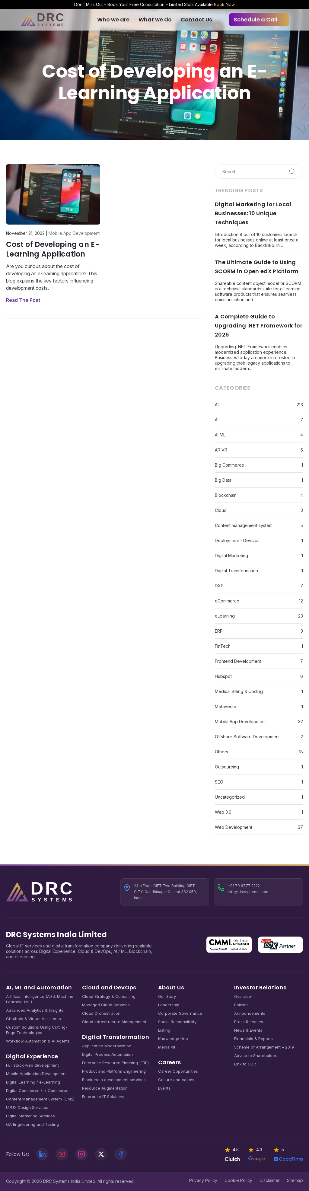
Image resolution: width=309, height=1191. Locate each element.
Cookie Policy (238, 1180)
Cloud (221, 510)
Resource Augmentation (105, 1088)
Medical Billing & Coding (239, 691)
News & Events (248, 1030)
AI (216, 419)
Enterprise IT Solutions (103, 1096)
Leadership (168, 1004)
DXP (219, 585)
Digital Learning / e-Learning (33, 1082)
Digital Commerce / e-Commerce (37, 1090)
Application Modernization (106, 1045)
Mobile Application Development (36, 1073)
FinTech (223, 646)
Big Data (223, 480)
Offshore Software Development (247, 736)
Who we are (113, 19)
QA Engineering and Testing (32, 1124)
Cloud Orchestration (101, 1013)
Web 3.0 (223, 812)
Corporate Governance (180, 1013)
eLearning (225, 615)
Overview (243, 996)
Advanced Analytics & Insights (34, 1010)
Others (221, 751)
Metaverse (225, 706)
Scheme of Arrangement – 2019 (264, 1047)
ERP (219, 631)
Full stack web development (32, 1065)
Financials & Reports (253, 1038)
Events (164, 1088)
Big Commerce (229, 465)
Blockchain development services (114, 1079)
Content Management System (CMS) (40, 1099)
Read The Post (23, 300)
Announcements (249, 1013)
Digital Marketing (231, 555)
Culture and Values (176, 1079)
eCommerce (227, 600)
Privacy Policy (203, 1180)
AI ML (220, 434)
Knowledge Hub (173, 1038)
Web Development (233, 827)
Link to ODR (245, 1064)
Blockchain (226, 495)
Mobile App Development (74, 233)
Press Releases (248, 1021)
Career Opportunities (178, 1071)
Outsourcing (227, 766)
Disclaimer (270, 1180)
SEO (219, 781)
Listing (164, 1030)
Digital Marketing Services (30, 1115)
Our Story (167, 996)
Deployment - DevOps (237, 540)
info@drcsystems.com (248, 891)
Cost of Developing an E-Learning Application (52, 249)
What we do (155, 19)
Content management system (243, 525)
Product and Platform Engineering (114, 1071)
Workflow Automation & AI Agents (38, 1041)
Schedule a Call (255, 19)
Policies (241, 1004)
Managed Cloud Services (106, 1004)
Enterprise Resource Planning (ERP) (115, 1062)
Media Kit (166, 1047)
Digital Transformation (236, 570)
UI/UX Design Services (27, 1107)
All (217, 404)
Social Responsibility (177, 1021)
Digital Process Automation (107, 1054)
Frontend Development (238, 661)
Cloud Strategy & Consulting (108, 996)
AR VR (221, 449)
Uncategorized (230, 797)
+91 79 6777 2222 (244, 885)
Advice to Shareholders (256, 1055)
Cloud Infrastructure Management (114, 1021)
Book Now (224, 4)
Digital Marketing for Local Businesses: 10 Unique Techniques (253, 213)
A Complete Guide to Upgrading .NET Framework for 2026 (258, 325)
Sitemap (295, 1180)
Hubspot (223, 676)
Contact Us (196, 19)
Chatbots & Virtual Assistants (33, 1018)
